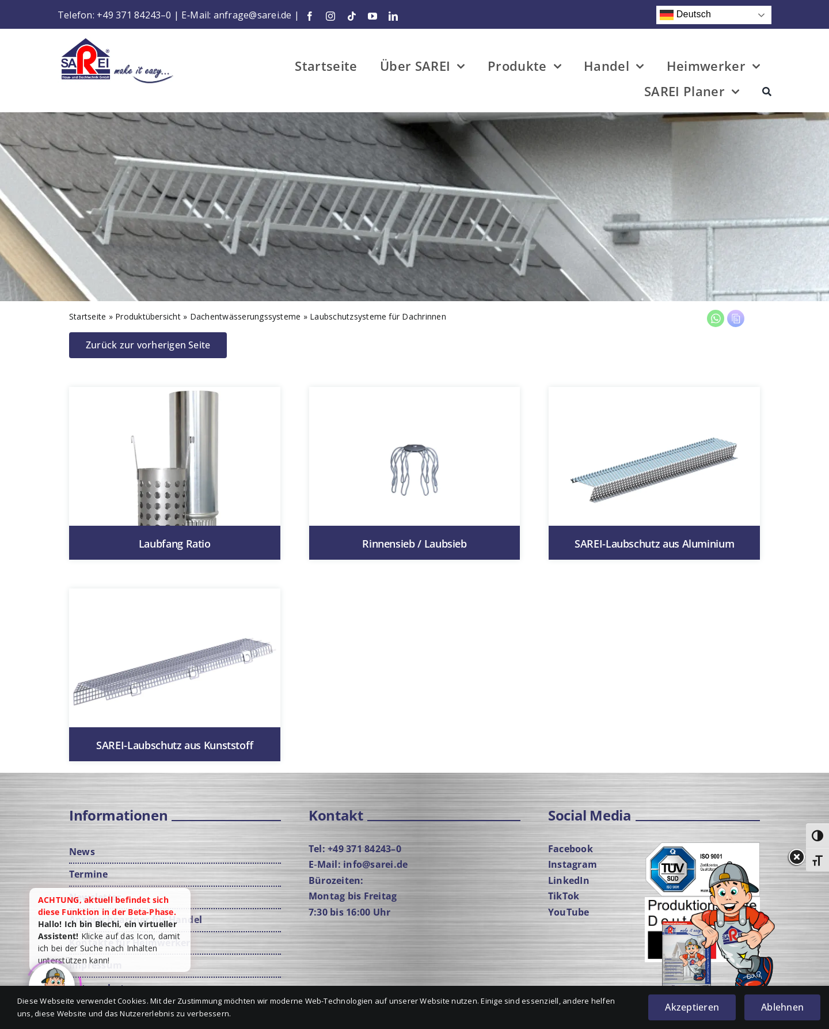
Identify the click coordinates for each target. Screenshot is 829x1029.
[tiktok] (351, 16)
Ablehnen (782, 1007)
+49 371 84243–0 (134, 15)
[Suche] (766, 93)
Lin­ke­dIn (569, 880)
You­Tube (569, 912)
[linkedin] (393, 16)
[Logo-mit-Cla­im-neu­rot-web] (117, 39)
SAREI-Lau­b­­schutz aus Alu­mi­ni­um (654, 543)
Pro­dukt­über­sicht (148, 316)
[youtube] (372, 16)
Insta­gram (572, 864)
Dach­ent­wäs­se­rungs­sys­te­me (245, 316)
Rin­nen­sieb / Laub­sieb (414, 543)
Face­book (570, 848)
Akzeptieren (692, 1007)
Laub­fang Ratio (175, 543)
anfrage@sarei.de (253, 15)
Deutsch (685, 15)
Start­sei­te (87, 316)
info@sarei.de (375, 864)
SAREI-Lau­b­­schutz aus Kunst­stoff (174, 745)
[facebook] (309, 16)
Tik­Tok (563, 896)
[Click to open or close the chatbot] (52, 983)
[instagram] (330, 16)
